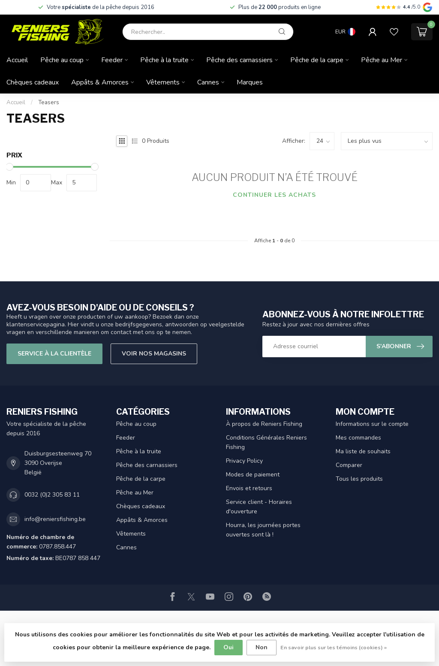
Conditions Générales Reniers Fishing (266, 442)
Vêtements (163, 82)
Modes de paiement (253, 474)
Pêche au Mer (381, 60)
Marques (250, 82)
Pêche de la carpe (316, 60)
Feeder (112, 60)
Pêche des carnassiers (239, 60)
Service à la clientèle (54, 354)
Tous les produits (359, 479)
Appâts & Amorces (100, 82)
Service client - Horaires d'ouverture (259, 506)
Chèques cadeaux (32, 82)
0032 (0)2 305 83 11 (52, 495)
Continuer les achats (274, 195)
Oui (228, 647)
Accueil (17, 60)
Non (262, 647)
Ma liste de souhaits (363, 451)
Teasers (48, 102)
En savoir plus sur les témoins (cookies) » (333, 647)
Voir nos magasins (154, 354)
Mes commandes (358, 438)
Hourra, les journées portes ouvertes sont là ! (263, 530)
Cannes (208, 82)
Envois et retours (249, 488)
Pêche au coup (62, 60)
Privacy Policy (244, 461)
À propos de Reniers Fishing (264, 424)
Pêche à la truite (164, 60)
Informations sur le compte (372, 424)
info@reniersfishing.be (55, 519)
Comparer (349, 465)
